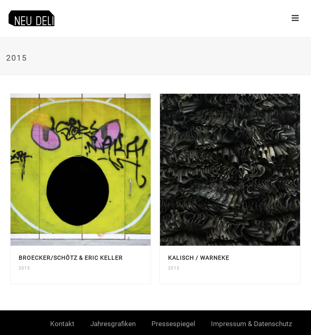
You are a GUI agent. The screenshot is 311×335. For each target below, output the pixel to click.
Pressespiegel (173, 323)
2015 (24, 268)
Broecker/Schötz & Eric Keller (71, 258)
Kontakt (62, 323)
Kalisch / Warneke (198, 258)
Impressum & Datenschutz (251, 323)
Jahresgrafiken (113, 323)
